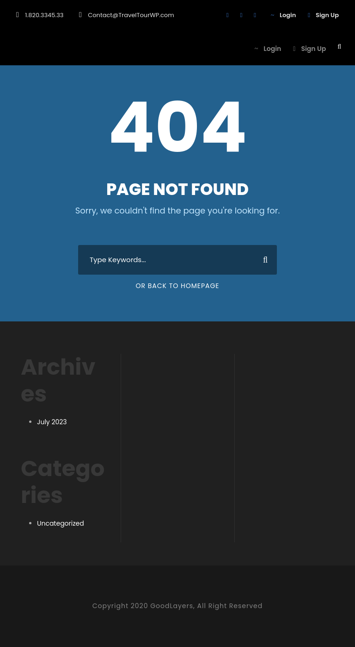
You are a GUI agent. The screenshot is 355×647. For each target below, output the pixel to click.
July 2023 (52, 422)
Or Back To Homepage (177, 285)
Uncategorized (60, 523)
